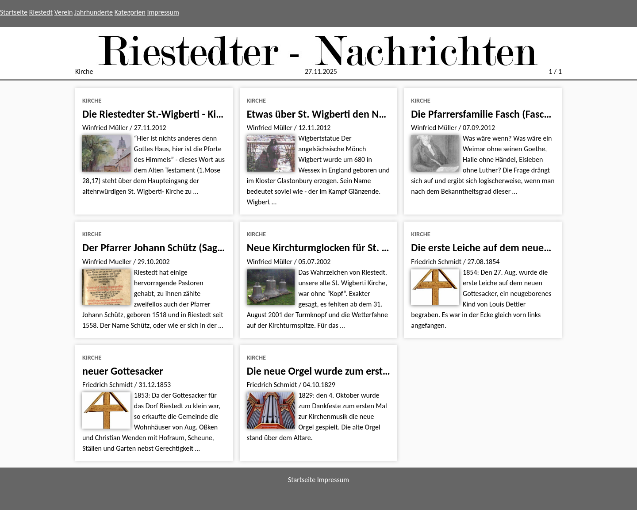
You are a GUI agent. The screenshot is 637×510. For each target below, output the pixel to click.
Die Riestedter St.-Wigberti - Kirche (158, 113)
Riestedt (41, 12)
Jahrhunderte (93, 12)
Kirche (91, 100)
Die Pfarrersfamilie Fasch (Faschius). (489, 113)
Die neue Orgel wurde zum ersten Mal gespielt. (350, 370)
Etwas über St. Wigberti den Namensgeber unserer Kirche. (374, 113)
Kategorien (130, 12)
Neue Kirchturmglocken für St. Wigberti (333, 247)
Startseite (13, 12)
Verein (63, 12)
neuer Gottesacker (122, 370)
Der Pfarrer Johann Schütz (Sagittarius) (167, 247)
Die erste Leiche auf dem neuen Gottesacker (507, 247)
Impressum (163, 12)
